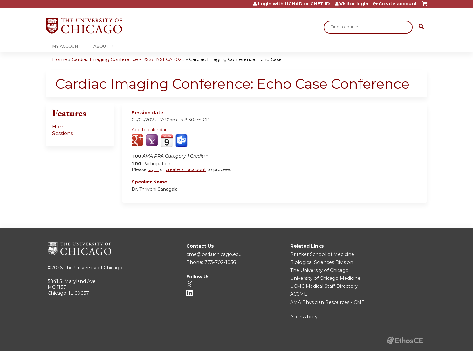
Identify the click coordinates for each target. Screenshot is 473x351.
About (101, 46)
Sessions (62, 133)
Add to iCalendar (166, 140)
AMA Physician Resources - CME (327, 302)
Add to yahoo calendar (152, 140)
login (153, 169)
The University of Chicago (93, 268)
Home (59, 59)
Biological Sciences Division (321, 262)
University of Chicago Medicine (325, 278)
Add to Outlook (182, 140)
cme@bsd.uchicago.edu (214, 254)
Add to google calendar (138, 140)
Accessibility (304, 317)
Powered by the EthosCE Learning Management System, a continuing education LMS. (404, 340)
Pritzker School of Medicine (322, 254)
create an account (186, 169)
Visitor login (353, 4)
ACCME (298, 294)
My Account (66, 46)
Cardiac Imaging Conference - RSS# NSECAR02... (128, 59)
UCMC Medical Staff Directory (324, 286)
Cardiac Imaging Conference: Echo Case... (236, 59)
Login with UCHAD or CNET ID (294, 4)
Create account (398, 4)
